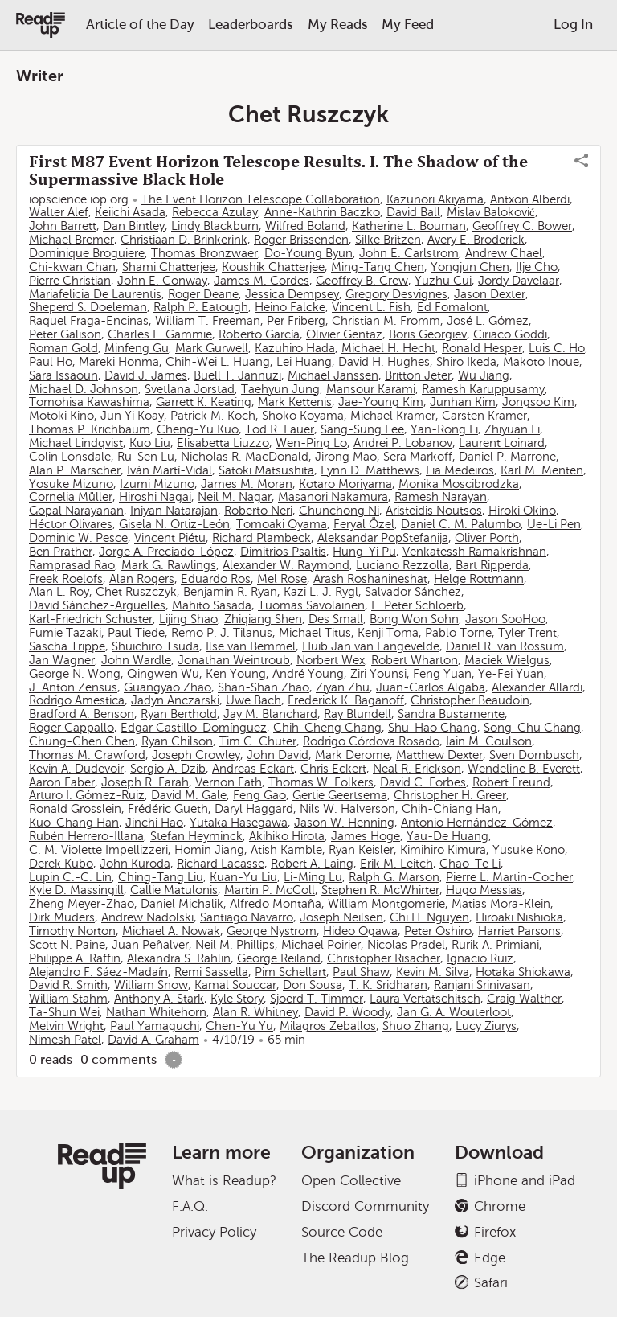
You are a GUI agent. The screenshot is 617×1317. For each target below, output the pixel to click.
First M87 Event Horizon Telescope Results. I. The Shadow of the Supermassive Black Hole (278, 170)
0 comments (118, 1059)
